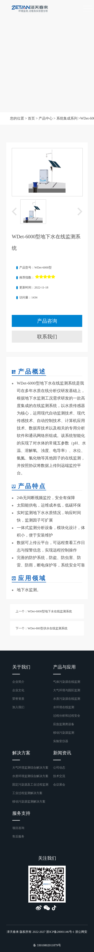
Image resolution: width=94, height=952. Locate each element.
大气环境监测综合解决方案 (30, 767)
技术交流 (59, 776)
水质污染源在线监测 (66, 698)
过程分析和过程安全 (66, 715)
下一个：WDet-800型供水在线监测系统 (41, 628)
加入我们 (18, 707)
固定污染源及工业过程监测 (30, 784)
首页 (31, 118)
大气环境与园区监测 (66, 690)
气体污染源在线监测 (66, 681)
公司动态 (59, 767)
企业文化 (18, 690)
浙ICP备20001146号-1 (60, 932)
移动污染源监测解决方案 (28, 801)
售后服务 (18, 836)
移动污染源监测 (63, 732)
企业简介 (18, 681)
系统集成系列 (66, 118)
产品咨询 (47, 321)
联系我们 (47, 336)
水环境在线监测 (63, 707)
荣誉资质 (18, 698)
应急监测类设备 (63, 724)
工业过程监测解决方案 (27, 793)
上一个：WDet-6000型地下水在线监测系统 (44, 611)
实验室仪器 (60, 741)
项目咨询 (18, 828)
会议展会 (59, 784)
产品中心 (46, 118)
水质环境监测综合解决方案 (30, 776)
